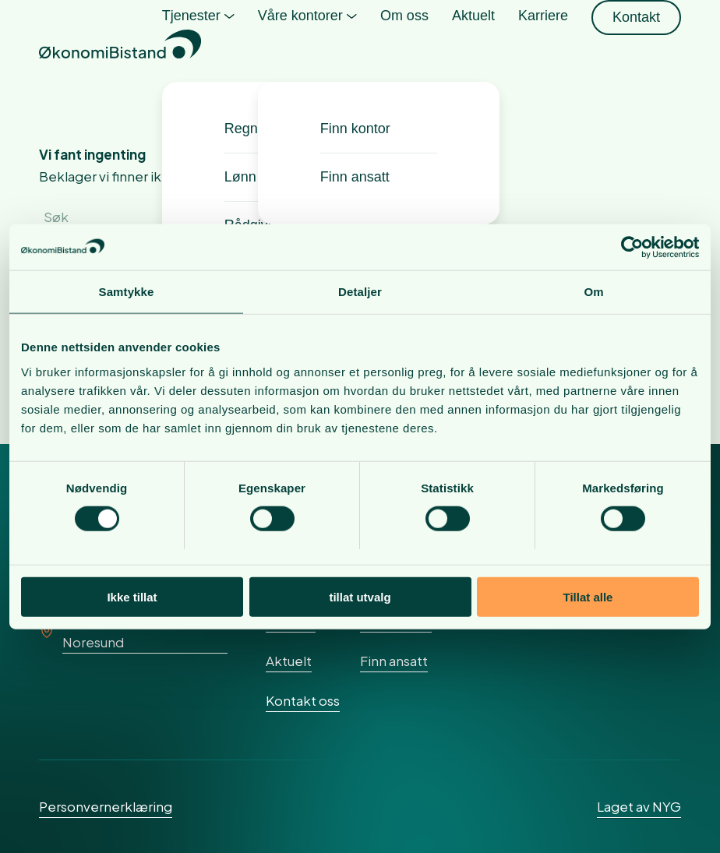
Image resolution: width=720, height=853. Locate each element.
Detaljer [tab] (360, 291)
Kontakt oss (303, 700)
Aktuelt (289, 660)
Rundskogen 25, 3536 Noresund (129, 631)
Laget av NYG (639, 806)
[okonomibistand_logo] (120, 46)
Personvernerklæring (105, 806)
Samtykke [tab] (126, 291)
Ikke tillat (132, 597)
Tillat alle (588, 597)
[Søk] (156, 216)
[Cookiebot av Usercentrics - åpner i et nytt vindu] (631, 247)
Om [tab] (593, 291)
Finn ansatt (394, 660)
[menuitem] (198, 46)
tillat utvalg (359, 597)
